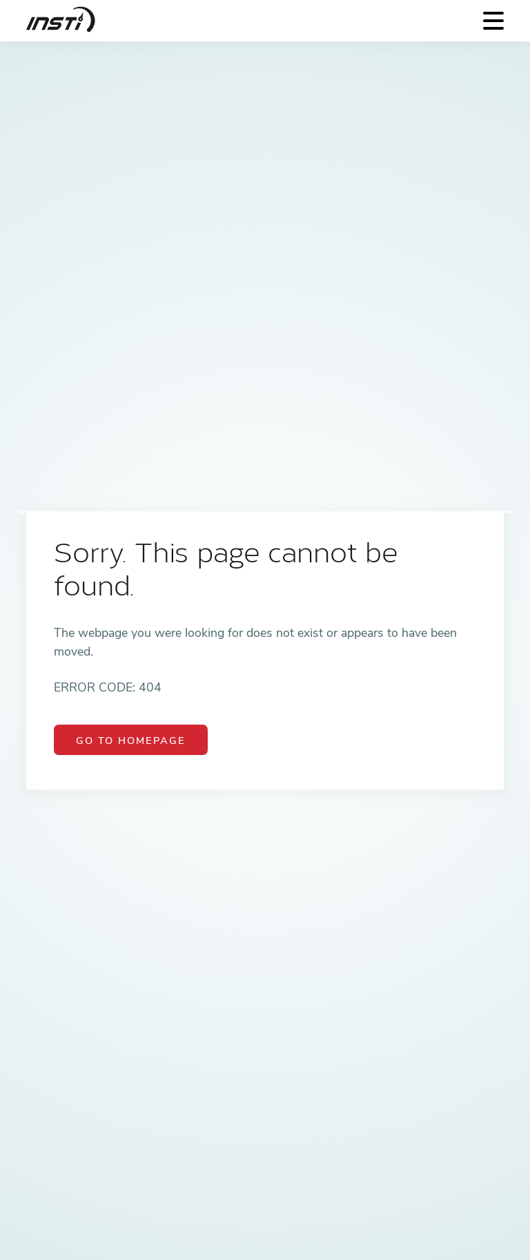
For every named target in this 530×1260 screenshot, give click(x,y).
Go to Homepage (131, 740)
